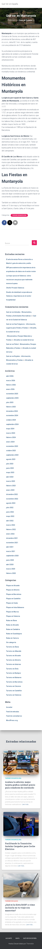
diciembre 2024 (12, 411)
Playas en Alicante (12, 585)
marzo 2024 (10, 433)
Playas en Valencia (13, 616)
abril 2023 (9, 477)
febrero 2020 (11, 573)
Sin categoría (11, 642)
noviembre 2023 (12, 446)
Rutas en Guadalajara (14, 634)
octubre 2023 (11, 450)
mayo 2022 (10, 516)
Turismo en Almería (13, 660)
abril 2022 (9, 521)
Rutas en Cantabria (13, 629)
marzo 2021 (10, 551)
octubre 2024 (11, 420)
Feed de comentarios (14, 716)
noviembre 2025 (12, 394)
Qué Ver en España (30, 938)
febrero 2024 (11, 437)
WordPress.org (12, 720)
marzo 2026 (10, 380)
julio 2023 (9, 464)
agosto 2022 (10, 503)
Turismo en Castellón (14, 691)
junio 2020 (10, 560)
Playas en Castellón (13, 598)
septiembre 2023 (12, 455)
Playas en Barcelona (13, 594)
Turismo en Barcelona (19, 215)
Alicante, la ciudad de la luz (24, 340)
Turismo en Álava (12, 647)
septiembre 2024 (12, 424)
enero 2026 (10, 389)
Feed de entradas (12, 712)
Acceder (9, 707)
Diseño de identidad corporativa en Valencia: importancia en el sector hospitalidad (19, 296)
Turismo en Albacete (13, 651)
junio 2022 (10, 512)
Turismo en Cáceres (13, 686)
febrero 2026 (11, 385)
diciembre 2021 (12, 538)
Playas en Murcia (12, 612)
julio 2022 (9, 507)
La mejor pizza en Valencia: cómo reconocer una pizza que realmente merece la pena (19, 279)
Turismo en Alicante (13, 655)
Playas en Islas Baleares (15, 607)
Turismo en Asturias (13, 664)
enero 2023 (10, 490)
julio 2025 (9, 402)
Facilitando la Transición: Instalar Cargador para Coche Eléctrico (20, 846)
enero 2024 (10, 442)
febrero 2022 (11, 529)
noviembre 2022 (12, 499)
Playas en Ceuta (12, 603)
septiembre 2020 (12, 556)
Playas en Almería (12, 590)
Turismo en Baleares (13, 677)
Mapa (17, 938)
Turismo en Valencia (13, 695)
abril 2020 (9, 564)
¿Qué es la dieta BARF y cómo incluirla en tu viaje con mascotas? (20, 907)
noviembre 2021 (12, 543)
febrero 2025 (11, 407)
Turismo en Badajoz (13, 673)
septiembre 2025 (12, 398)
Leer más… (25, 804)
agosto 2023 (10, 459)
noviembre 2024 (12, 415)
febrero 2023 (11, 486)
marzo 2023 (10, 481)
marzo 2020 (10, 569)
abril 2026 (9, 376)
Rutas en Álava (11, 620)
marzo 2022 (10, 525)
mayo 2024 (10, 429)
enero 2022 (10, 534)
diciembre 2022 (12, 494)
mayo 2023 (10, 472)
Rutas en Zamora (12, 638)
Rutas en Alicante (12, 625)
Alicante (8, 938)
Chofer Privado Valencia (15, 288)
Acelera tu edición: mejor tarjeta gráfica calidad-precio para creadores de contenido (20, 785)
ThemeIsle (30, 944)
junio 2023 (10, 468)
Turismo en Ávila (12, 669)
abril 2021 (9, 547)
